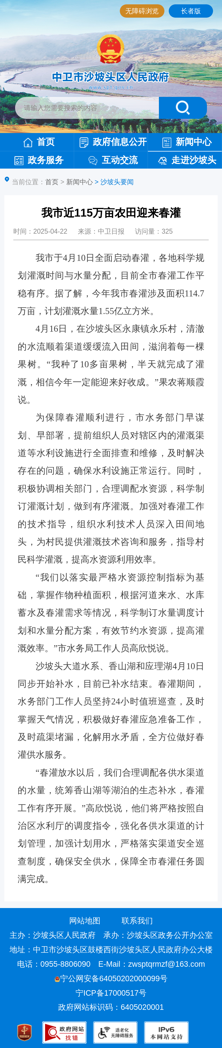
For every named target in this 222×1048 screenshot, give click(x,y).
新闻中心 (187, 142)
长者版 (191, 11)
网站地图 (84, 920)
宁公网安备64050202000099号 (111, 978)
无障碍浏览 (142, 11)
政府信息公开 (113, 142)
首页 (39, 142)
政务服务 (39, 160)
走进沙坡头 (187, 160)
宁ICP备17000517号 (112, 993)
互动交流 (113, 160)
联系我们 (137, 920)
